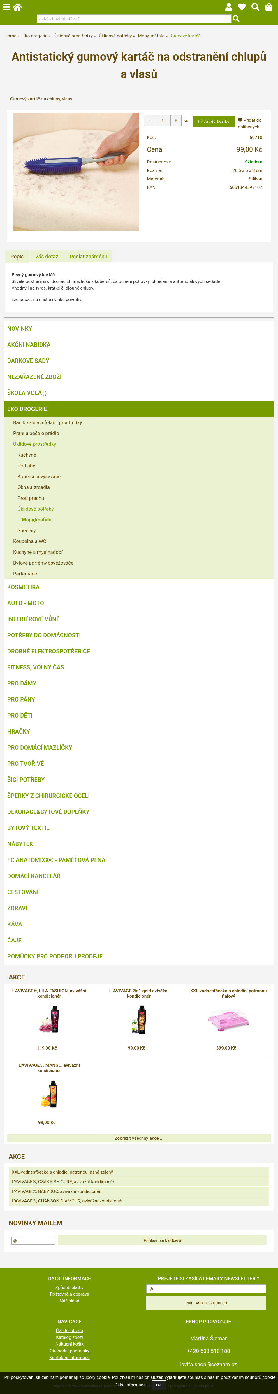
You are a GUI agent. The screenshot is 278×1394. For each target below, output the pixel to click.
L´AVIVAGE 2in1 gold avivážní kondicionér (139, 993)
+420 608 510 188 (208, 1351)
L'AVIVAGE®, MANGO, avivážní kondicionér (49, 1068)
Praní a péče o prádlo (36, 433)
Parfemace (25, 574)
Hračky (18, 731)
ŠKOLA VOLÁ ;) (27, 392)
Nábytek (20, 843)
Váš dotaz (46, 256)
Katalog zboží (69, 1337)
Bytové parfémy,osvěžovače (43, 563)
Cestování (22, 892)
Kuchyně (26, 455)
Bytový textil (28, 827)
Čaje (14, 940)
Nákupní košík (69, 1344)
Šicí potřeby (26, 779)
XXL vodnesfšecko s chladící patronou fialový (228, 993)
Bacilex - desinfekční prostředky (47, 422)
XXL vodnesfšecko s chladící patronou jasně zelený (62, 1172)
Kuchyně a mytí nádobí (38, 552)
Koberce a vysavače (39, 476)
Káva (14, 924)
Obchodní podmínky (69, 1350)
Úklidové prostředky (34, 444)
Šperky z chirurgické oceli (48, 795)
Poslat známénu (88, 256)
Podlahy (26, 466)
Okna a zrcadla (33, 487)
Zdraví (17, 908)
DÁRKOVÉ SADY (28, 360)
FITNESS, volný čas (35, 667)
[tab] (17, 256)
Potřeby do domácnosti (44, 635)
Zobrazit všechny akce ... (139, 1138)
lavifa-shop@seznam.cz (208, 1364)
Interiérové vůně (33, 619)
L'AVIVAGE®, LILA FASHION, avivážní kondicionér (49, 993)
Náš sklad (70, 1300)
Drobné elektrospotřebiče (48, 651)
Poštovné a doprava (69, 1294)
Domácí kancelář (34, 876)
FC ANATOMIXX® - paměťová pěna (56, 860)
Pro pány (21, 699)
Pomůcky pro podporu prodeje (55, 956)
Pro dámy (21, 683)
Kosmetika (23, 587)
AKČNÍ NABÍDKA (29, 344)
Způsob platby (69, 1287)
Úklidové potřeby (35, 509)
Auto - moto (25, 603)
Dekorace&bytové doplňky (48, 811)
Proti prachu (30, 498)
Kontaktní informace (69, 1357)
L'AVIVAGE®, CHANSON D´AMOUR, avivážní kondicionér (67, 1201)
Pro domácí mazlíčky (39, 747)
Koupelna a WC (29, 541)
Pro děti (20, 715)
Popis (17, 256)
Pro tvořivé (25, 763)
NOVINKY (19, 328)
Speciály (26, 530)
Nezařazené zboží (34, 376)
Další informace (130, 1385)
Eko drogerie (27, 409)
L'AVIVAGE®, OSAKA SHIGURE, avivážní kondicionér (63, 1181)
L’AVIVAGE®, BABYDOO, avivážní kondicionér (56, 1191)
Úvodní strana (69, 1330)
